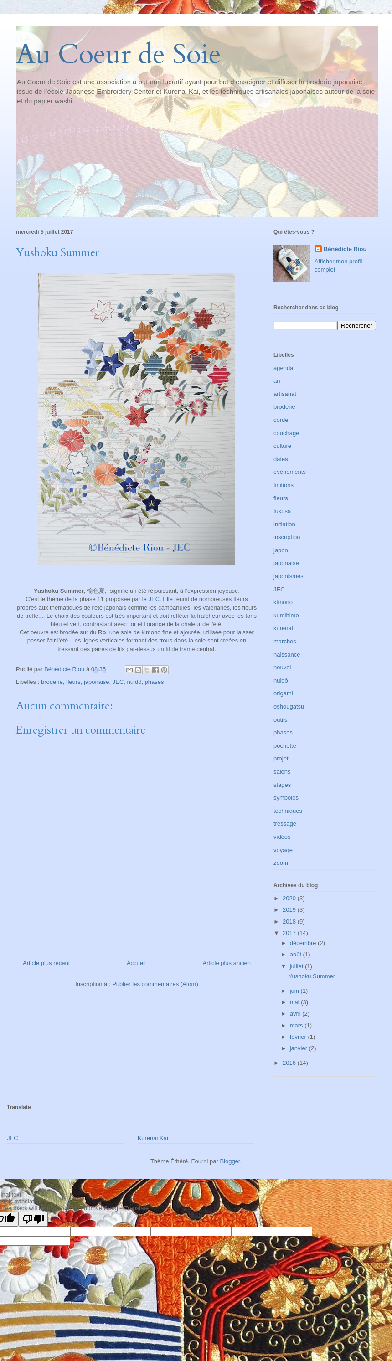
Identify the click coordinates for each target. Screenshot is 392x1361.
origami (283, 693)
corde (281, 419)
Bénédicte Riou (345, 249)
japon (280, 550)
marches (284, 641)
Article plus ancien (227, 963)
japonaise (96, 681)
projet (281, 758)
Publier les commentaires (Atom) (155, 984)
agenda (283, 368)
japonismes (288, 576)
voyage (283, 850)
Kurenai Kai (153, 1138)
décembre (304, 943)
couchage (286, 433)
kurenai (283, 628)
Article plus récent (46, 963)
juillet (297, 966)
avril (296, 1013)
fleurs (73, 681)
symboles (286, 797)
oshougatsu (288, 706)
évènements (289, 471)
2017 (290, 933)
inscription (286, 537)
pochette (284, 745)
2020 (290, 898)
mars (297, 1025)
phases (154, 681)
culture (282, 445)
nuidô (134, 681)
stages (282, 784)
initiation (284, 524)
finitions (283, 485)
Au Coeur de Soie (118, 54)
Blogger (230, 1161)
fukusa (282, 511)
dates (280, 459)
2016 (290, 1062)
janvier (299, 1048)
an (276, 380)
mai (295, 1002)
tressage (284, 823)
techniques (287, 810)
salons (282, 771)
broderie (52, 681)
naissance (286, 654)
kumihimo (286, 615)
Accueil (136, 963)
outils (280, 719)
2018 (290, 921)
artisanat (284, 393)
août (296, 954)
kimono (283, 602)
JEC (154, 599)
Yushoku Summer (311, 976)
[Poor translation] (33, 1219)
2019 (290, 909)
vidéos (282, 836)
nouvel (282, 667)
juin (295, 990)
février (299, 1036)
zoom (280, 862)
